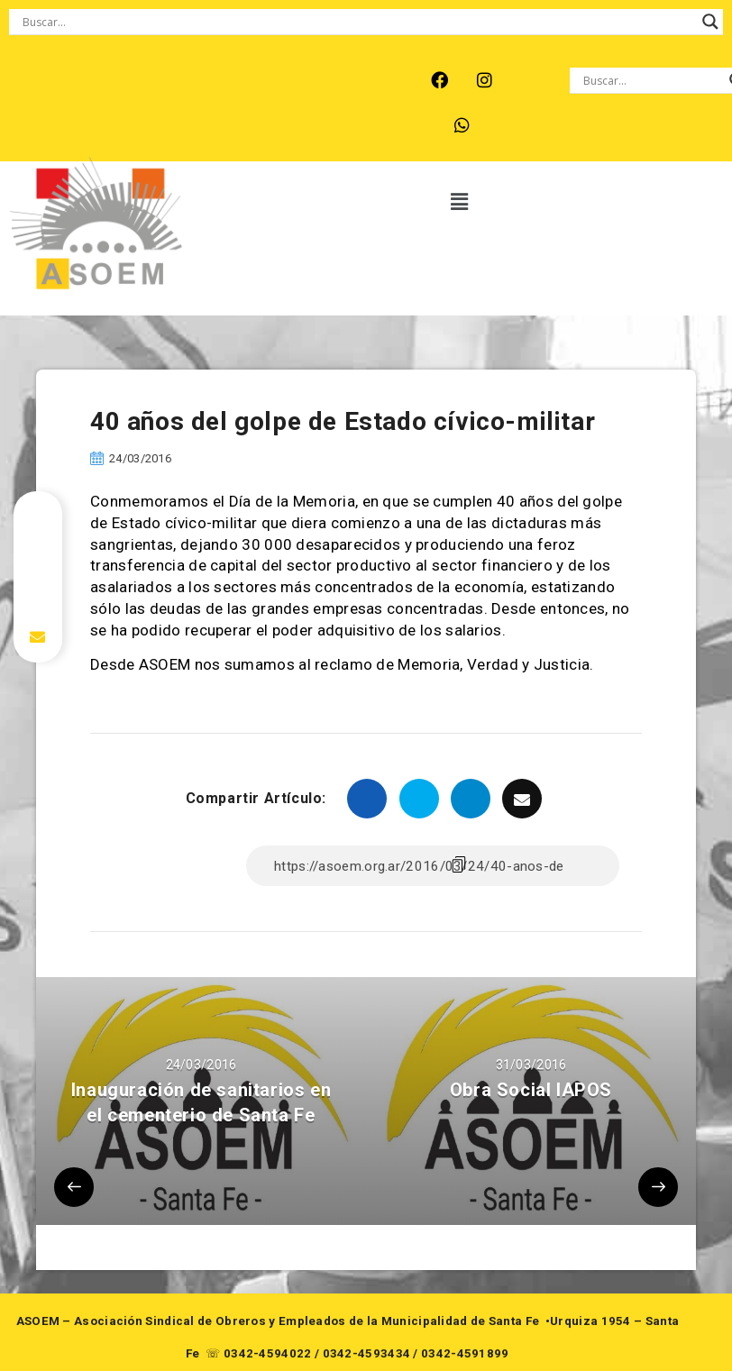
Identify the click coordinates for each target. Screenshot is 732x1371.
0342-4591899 (465, 1353)
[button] (460, 203)
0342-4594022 (268, 1353)
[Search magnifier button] (710, 21)
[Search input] (358, 21)
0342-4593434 (367, 1353)
